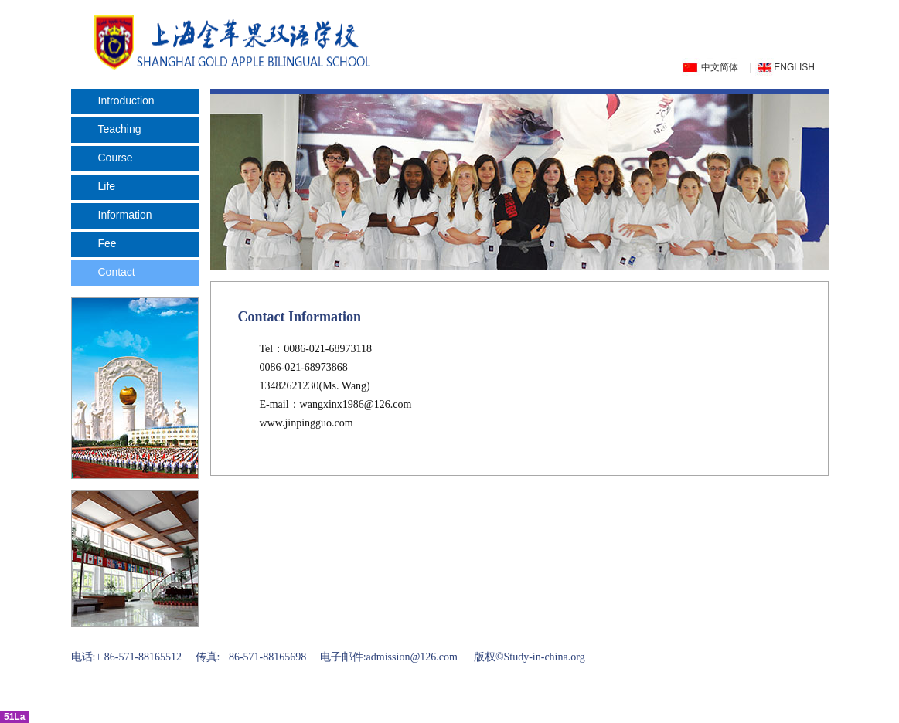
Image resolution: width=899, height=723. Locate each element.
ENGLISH (794, 67)
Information (125, 215)
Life (107, 186)
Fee (107, 243)
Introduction (126, 100)
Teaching (119, 129)
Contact (116, 272)
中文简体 (719, 67)
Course (115, 157)
